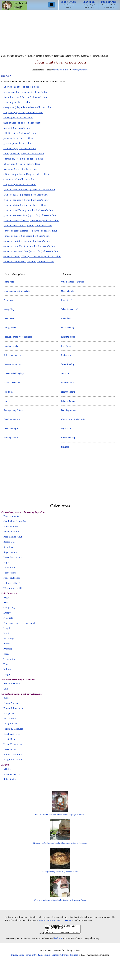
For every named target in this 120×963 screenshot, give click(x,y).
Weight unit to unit (13, 759)
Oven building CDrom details (17, 291)
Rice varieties (10, 718)
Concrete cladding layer (14, 373)
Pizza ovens (9, 300)
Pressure (7, 649)
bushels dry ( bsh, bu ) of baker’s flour (23, 159)
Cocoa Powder (10, 703)
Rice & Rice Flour (12, 537)
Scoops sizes (9, 573)
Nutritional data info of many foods (109, 4)
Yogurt (6, 562)
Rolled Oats (9, 542)
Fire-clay (8, 401)
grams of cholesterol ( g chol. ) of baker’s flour (27, 225)
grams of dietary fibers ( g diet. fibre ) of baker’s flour (31, 220)
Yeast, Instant (10, 749)
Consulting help (68, 437)
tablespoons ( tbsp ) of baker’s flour (21, 164)
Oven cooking (67, 327)
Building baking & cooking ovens (88, 4)
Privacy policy (17, 956)
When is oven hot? (69, 309)
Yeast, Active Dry (12, 734)
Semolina (8, 547)
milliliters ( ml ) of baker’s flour (20, 133)
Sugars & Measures (13, 729)
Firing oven (66, 346)
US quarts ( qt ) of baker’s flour (19, 148)
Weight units (9, 588)
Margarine (8, 713)
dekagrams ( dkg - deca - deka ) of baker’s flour (27, 107)
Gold (5, 689)
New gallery (9, 309)
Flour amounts (10, 526)
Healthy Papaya (68, 392)
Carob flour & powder (14, 521)
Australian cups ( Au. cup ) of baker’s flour (25, 97)
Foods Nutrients (11, 578)
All (20, 583)
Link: (39, 934)
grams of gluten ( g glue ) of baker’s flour (24, 205)
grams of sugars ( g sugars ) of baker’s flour (25, 195)
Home (14, 5)
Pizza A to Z (66, 300)
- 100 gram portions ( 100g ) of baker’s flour (26, 174)
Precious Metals (11, 683)
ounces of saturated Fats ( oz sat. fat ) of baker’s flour (31, 251)
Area (5, 602)
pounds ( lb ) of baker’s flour (18, 138)
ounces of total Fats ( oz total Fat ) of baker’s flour (29, 246)
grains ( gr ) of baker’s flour (17, 143)
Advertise (64, 956)
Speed (6, 654)
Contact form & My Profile (73, 419)
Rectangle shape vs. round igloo (18, 337)
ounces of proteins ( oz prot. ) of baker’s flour (27, 241)
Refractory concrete (12, 355)
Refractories (9, 779)
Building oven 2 (11, 437)
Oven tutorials (67, 291)
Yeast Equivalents (12, 557)
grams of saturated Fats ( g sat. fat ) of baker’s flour (30, 215)
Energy (7, 613)
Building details (11, 346)
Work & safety (67, 364)
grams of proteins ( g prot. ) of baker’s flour (26, 200)
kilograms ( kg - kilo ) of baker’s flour (23, 112)
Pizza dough (66, 318)
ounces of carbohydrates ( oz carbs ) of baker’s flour (30, 231)
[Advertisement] (60, 31)
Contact (55, 956)
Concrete (8, 769)
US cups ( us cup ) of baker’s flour (21, 87)
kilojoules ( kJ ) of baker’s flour (19, 184)
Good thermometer (12, 419)
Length (7, 628)
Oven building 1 (11, 428)
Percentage (9, 638)
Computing (9, 607)
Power (6, 643)
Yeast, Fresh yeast (12, 744)
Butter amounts (11, 516)
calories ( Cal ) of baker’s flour (19, 179)
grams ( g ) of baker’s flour (17, 102)
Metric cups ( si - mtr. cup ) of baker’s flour (25, 92)
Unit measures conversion (72, 282)
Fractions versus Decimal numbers (21, 623)
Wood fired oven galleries (68, 4)
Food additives (67, 382)
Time (6, 664)
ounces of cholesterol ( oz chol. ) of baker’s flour (28, 261)
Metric (6, 633)
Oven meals (9, 318)
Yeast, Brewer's (11, 739)
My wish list (66, 428)
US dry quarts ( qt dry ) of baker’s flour (23, 153)
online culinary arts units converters (55, 920)
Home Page (9, 282)
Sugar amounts (11, 552)
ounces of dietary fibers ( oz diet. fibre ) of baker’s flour (32, 256)
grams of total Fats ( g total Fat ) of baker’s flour (28, 210)
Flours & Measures (13, 708)
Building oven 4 (68, 410)
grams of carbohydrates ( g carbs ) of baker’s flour (29, 189)
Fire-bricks (8, 392)
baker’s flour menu (79, 70)
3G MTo (65, 373)
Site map (65, 447)
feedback (58, 940)
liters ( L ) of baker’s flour (17, 128)
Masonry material (12, 774)
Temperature (9, 567)
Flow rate (8, 618)
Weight (7, 674)
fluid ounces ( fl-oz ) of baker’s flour (22, 123)
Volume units (10, 583)
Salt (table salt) (11, 723)
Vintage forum (10, 327)
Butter (6, 698)
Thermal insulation (12, 382)
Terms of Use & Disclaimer (38, 956)
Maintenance (67, 355)
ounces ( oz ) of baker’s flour (18, 117)
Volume (7, 669)
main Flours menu (61, 70)
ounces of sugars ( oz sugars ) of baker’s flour (27, 236)
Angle (6, 597)
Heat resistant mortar (13, 364)
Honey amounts (11, 531)
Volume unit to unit (13, 754)
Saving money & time (13, 410)
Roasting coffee (68, 337)
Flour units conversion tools (60, 62)
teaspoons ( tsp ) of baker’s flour (20, 169)
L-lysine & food (68, 401)
